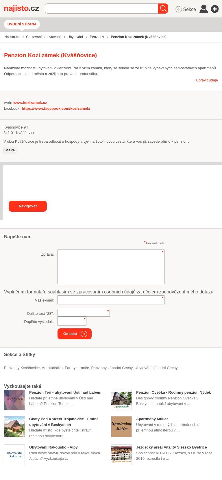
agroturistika (52, 368)
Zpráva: (47, 254)
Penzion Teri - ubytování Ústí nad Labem (65, 392)
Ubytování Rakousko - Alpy (53, 447)
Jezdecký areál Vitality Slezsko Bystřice (171, 447)
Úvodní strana (22, 24)
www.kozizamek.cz (30, 103)
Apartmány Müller (152, 419)
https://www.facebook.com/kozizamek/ (56, 108)
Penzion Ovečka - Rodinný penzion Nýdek (173, 392)
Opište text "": (40, 313)
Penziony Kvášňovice (22, 368)
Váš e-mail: (44, 300)
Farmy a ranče (77, 368)
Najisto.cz (24, 8)
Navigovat (28, 206)
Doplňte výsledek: (39, 321)
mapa (10, 150)
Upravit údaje (207, 80)
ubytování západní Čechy (156, 368)
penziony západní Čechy (111, 368)
